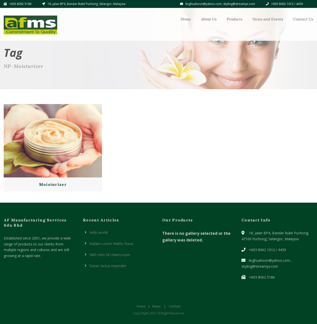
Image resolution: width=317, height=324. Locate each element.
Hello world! (98, 232)
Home (186, 19)
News (156, 306)
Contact (174, 306)
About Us (209, 19)
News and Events (267, 19)
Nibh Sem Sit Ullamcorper (109, 254)
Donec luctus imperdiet (107, 265)
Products (234, 19)
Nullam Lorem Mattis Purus (111, 243)
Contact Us (303, 19)
